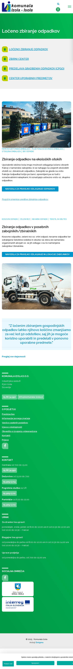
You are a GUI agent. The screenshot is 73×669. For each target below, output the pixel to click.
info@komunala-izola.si (31, 397)
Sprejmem (35, 663)
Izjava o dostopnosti (12, 427)
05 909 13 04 (9, 482)
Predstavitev (8, 414)
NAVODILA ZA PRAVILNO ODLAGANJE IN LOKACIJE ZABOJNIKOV (37, 254)
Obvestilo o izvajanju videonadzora (19, 431)
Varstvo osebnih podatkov (15, 423)
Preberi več (8, 664)
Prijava (5, 440)
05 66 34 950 (9, 397)
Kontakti (6, 435)
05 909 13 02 (9, 493)
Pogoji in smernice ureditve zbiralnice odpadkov (25, 199)
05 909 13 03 (9, 505)
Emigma (39, 642)
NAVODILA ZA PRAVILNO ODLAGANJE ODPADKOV (30, 189)
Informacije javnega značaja (16, 418)
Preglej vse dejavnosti (13, 356)
